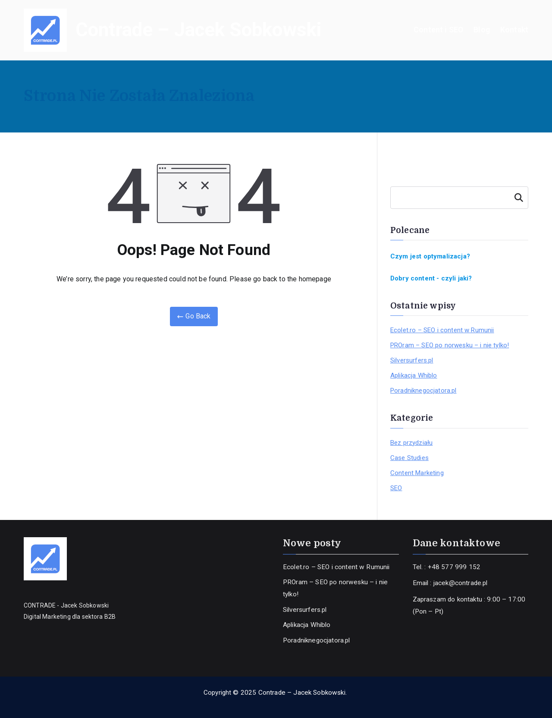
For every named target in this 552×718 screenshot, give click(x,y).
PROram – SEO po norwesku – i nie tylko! (449, 345)
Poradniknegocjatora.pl (423, 390)
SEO (396, 488)
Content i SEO (438, 29)
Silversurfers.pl (411, 360)
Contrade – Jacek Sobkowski (198, 30)
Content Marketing (417, 473)
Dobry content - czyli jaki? (431, 278)
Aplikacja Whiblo (413, 375)
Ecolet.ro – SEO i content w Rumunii (442, 330)
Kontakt (514, 29)
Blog (482, 29)
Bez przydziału (411, 443)
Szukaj (518, 198)
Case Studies (409, 458)
